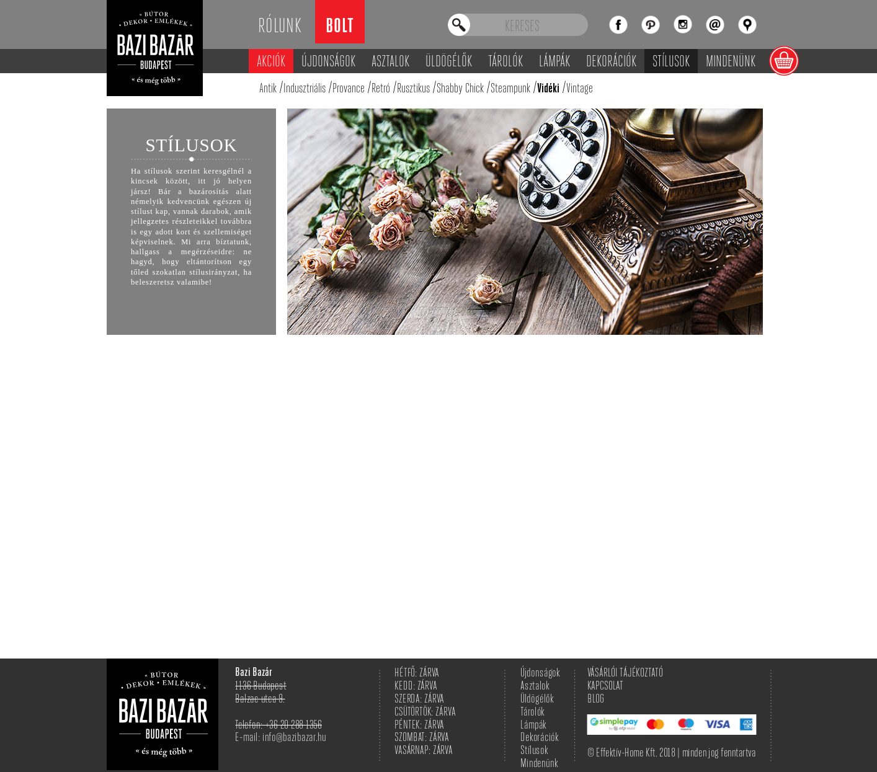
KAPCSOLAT (605, 687)
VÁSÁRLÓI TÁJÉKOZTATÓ (625, 674)
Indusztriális (304, 89)
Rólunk (279, 27)
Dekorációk (611, 62)
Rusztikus (413, 89)
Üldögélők (448, 62)
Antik (268, 89)
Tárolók (505, 62)
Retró (381, 89)
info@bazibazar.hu (294, 738)
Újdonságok (328, 62)
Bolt (340, 28)
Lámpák (554, 62)
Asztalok (390, 62)
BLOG (595, 700)
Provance (348, 89)
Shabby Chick (460, 89)
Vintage (579, 89)
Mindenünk (730, 62)
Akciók (271, 62)
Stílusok (671, 62)
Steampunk (510, 89)
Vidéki (548, 89)
